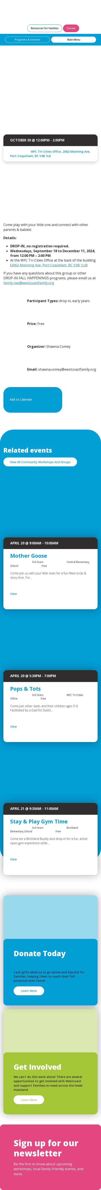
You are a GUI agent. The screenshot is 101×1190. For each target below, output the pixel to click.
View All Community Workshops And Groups (40, 462)
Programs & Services (27, 39)
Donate (71, 28)
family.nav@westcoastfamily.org (28, 283)
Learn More (29, 991)
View (24, 593)
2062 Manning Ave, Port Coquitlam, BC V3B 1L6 (48, 265)
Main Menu (73, 39)
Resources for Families (45, 28)
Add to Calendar (32, 399)
